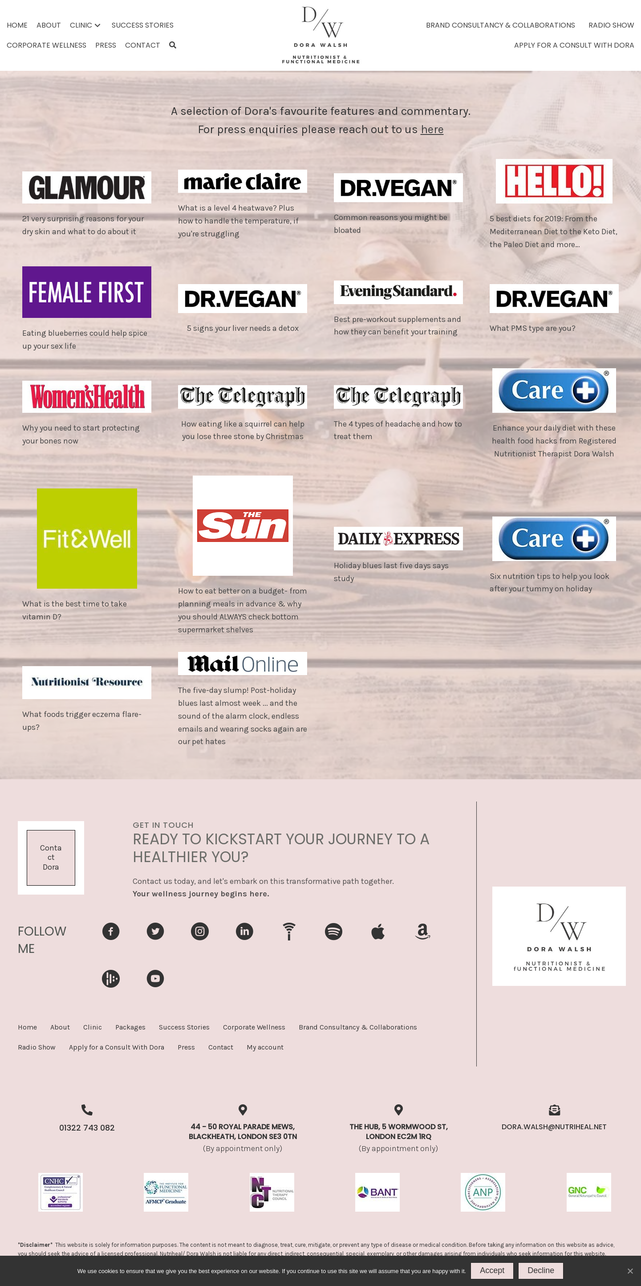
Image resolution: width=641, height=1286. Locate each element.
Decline (540, 1270)
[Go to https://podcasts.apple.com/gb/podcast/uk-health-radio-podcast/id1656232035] (378, 932)
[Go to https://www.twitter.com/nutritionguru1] (155, 933)
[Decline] (629, 1270)
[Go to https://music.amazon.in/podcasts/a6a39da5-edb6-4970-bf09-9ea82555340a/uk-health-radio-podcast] (422, 932)
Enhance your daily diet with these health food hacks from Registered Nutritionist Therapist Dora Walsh (554, 441)
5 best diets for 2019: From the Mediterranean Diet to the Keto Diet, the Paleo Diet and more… (553, 231)
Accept (492, 1270)
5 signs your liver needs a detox (243, 328)
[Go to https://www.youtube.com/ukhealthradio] (155, 980)
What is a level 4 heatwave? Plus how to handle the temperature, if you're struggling (238, 221)
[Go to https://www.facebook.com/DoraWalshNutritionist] (111, 933)
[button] (97, 25)
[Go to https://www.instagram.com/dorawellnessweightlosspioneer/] (200, 933)
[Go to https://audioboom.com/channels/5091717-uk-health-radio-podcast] (111, 979)
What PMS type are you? (533, 328)
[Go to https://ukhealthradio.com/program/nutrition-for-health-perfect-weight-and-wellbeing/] (289, 931)
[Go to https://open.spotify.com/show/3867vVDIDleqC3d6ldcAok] (333, 932)
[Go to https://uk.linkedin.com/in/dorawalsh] (244, 933)
